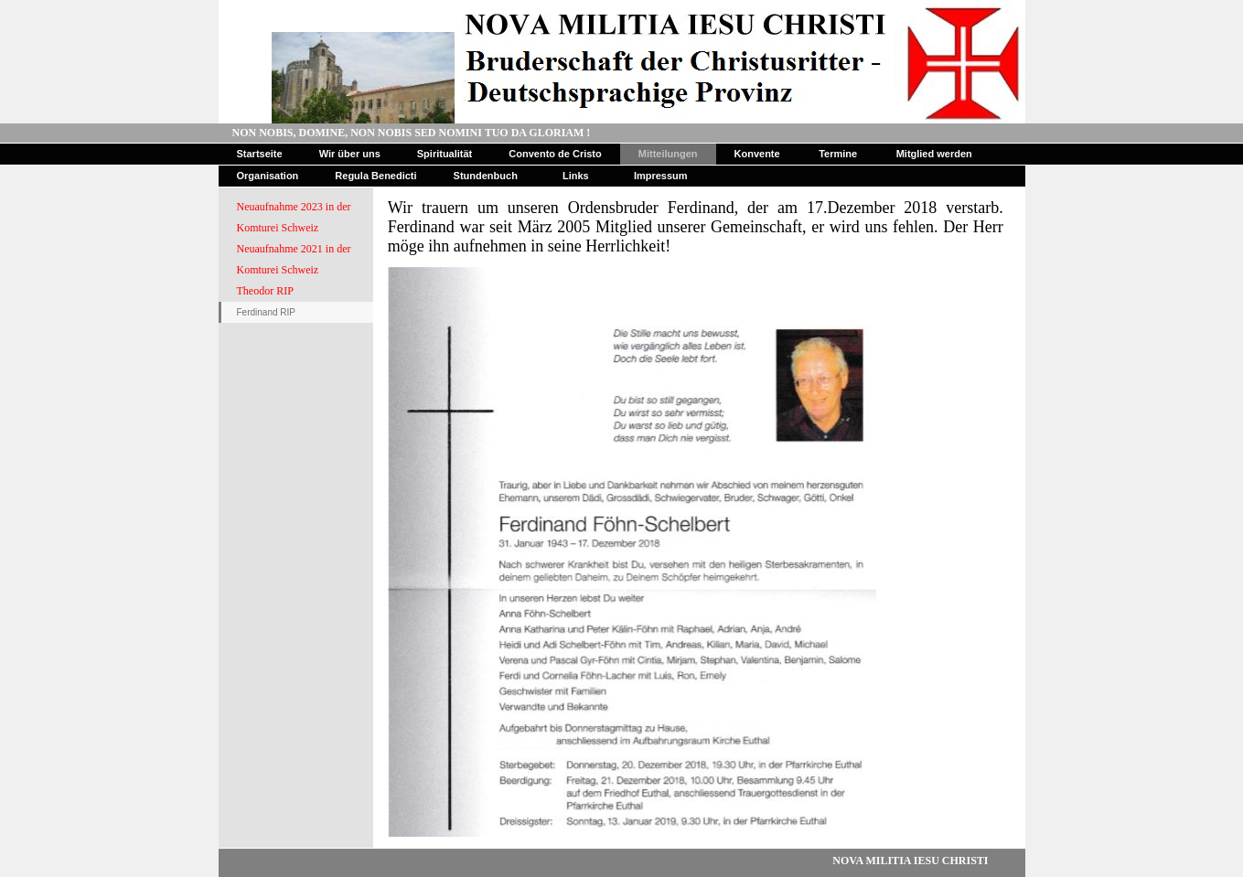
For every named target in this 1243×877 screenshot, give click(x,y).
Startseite (260, 153)
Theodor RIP (265, 290)
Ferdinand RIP (266, 312)
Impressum (661, 175)
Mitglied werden (934, 153)
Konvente (757, 153)
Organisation (268, 175)
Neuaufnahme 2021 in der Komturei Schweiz (294, 259)
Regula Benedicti (375, 175)
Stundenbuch (486, 175)
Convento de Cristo (555, 153)
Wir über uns (349, 153)
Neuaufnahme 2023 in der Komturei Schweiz (294, 217)
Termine (838, 153)
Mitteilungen (668, 153)
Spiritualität (445, 153)
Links (576, 175)
